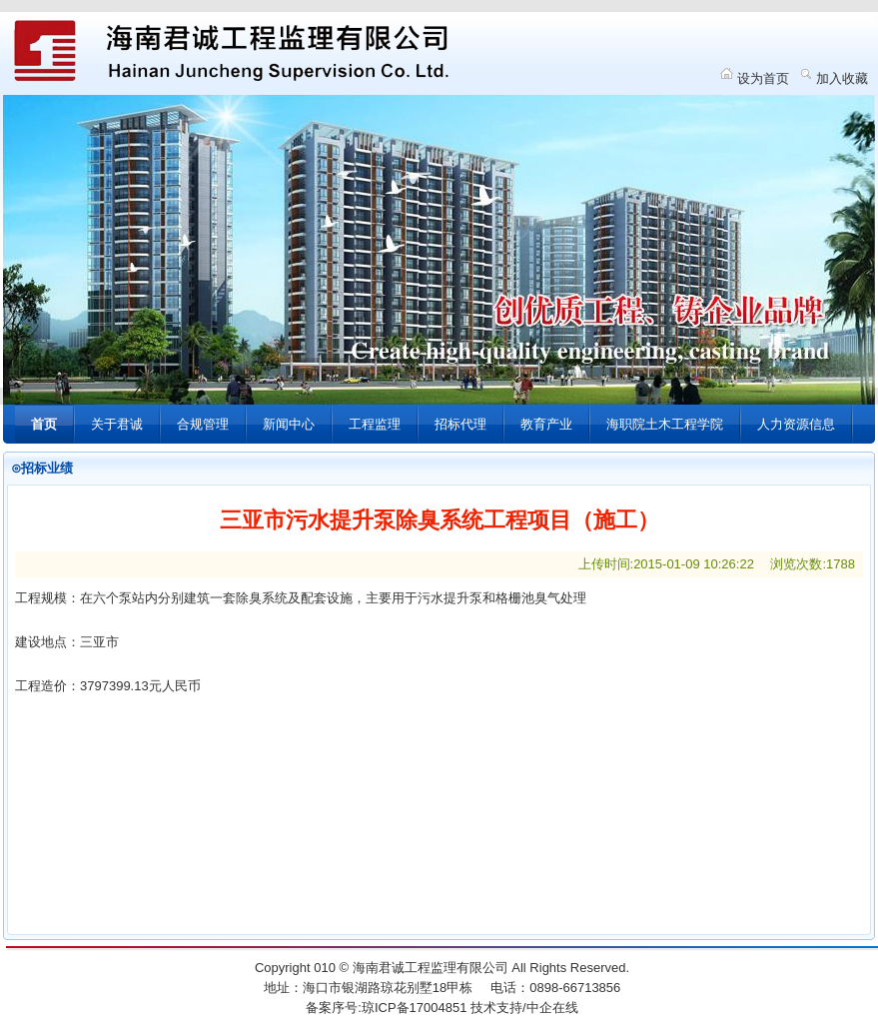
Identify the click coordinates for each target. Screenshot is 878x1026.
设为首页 (763, 78)
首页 (44, 424)
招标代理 (460, 424)
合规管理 (203, 424)
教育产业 (546, 424)
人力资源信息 (796, 424)
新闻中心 (289, 424)
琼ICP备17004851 (414, 1007)
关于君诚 (117, 424)
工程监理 (375, 424)
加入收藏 (842, 78)
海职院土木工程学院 (664, 424)
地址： (283, 987)
